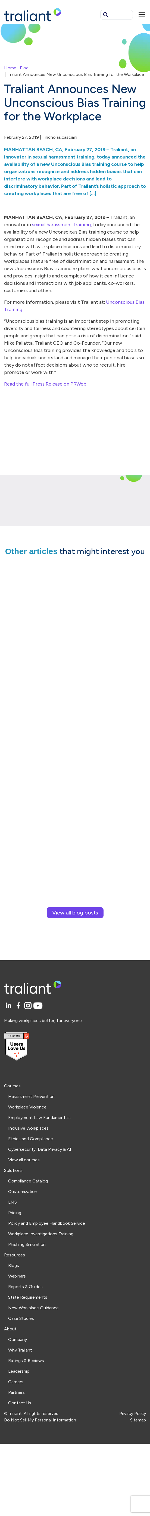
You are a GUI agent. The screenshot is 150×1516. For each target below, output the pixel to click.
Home (10, 67)
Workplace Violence (27, 1107)
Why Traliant (20, 1350)
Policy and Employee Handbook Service (46, 1223)
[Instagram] (28, 1006)
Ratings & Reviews (26, 1360)
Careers (15, 1381)
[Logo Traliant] (32, 14)
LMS (12, 1202)
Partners (16, 1392)
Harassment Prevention (31, 1096)
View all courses (24, 1159)
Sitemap (138, 1420)
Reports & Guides (25, 1286)
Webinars (17, 1276)
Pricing (14, 1212)
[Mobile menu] (142, 15)
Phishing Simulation (27, 1244)
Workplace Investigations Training (40, 1233)
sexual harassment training (61, 225)
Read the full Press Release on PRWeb (45, 384)
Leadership (18, 1371)
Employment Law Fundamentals (39, 1117)
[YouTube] (37, 1006)
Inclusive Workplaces (28, 1128)
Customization (22, 1191)
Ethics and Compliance (30, 1138)
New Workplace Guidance (33, 1307)
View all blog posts (75, 912)
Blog (24, 67)
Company (17, 1339)
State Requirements (27, 1297)
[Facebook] (19, 1006)
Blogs (13, 1265)
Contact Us (19, 1402)
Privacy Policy (132, 1413)
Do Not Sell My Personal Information (40, 1420)
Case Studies (21, 1318)
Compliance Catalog (28, 1181)
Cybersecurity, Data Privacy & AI (39, 1149)
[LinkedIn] (9, 1006)
